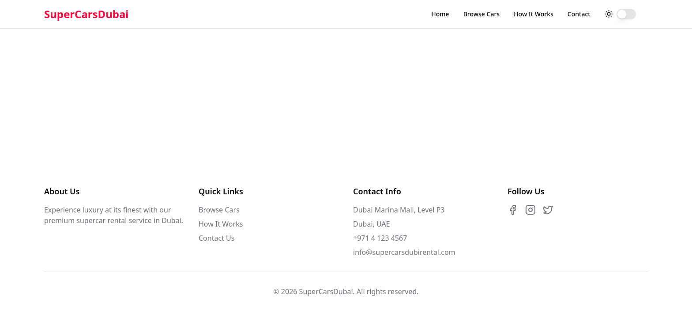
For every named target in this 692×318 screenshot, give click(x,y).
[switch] (626, 14)
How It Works (533, 14)
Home (440, 14)
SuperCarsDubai (86, 14)
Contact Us (216, 238)
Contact (579, 14)
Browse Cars (481, 14)
